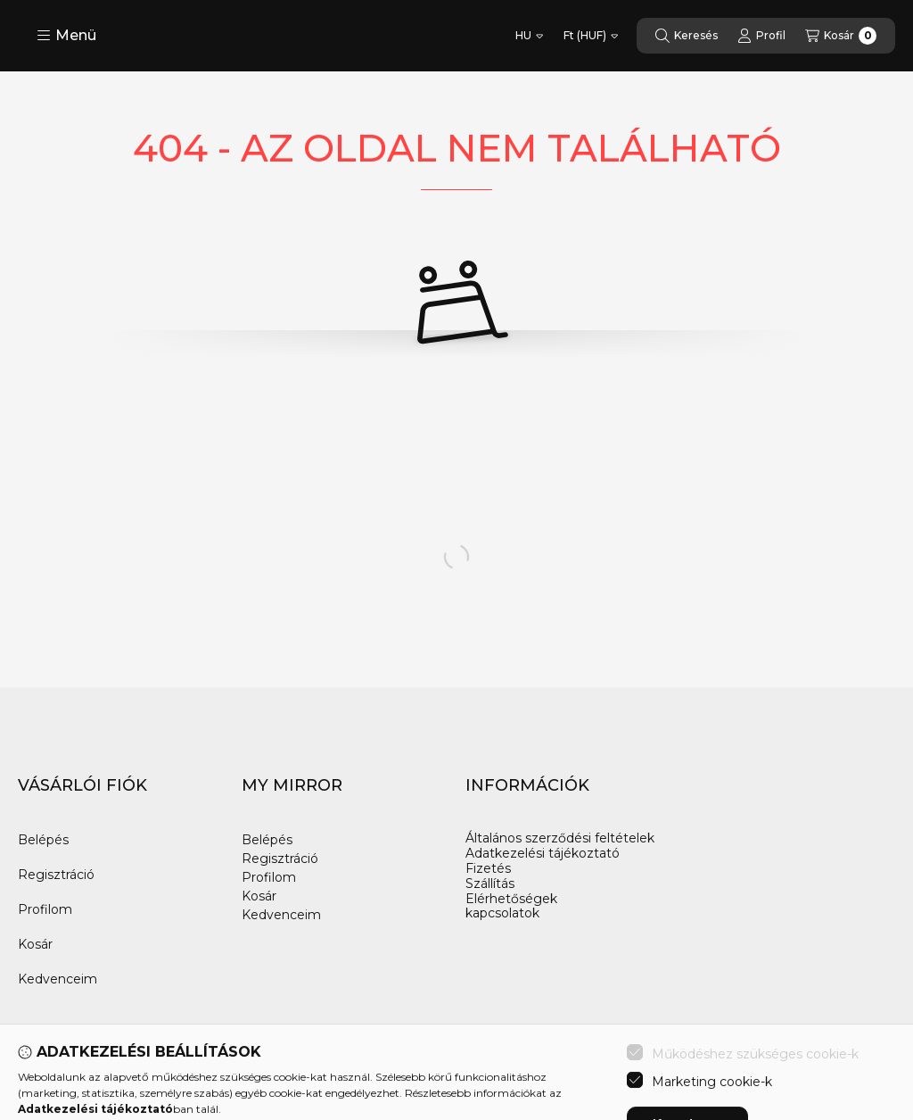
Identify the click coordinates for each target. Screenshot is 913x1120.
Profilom (45, 909)
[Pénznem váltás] (591, 36)
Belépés (43, 840)
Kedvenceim (57, 979)
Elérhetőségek (511, 899)
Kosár (35, 944)
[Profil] (761, 36)
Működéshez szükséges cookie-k (755, 1109)
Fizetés (488, 868)
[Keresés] (686, 36)
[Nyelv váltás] (529, 36)
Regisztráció (56, 875)
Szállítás (489, 884)
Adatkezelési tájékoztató (542, 853)
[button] (66, 36)
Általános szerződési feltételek (559, 838)
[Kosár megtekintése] (840, 36)
